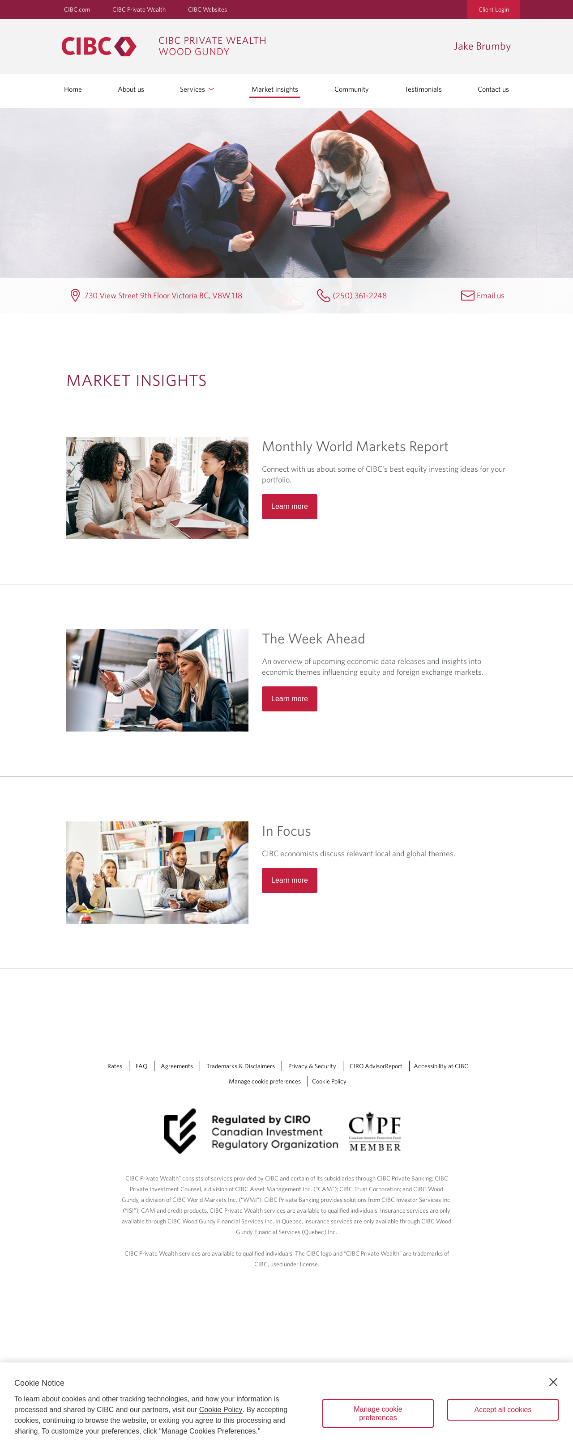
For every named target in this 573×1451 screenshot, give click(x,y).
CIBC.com (77, 9)
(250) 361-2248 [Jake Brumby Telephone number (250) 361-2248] (360, 295)
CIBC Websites (207, 9)
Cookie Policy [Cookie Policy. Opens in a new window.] (221, 1409)
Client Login (494, 9)
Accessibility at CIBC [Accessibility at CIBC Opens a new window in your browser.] (441, 1066)
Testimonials (423, 89)
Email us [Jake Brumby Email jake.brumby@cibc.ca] (491, 295)
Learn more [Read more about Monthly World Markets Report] (289, 506)
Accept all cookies (502, 1409)
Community (351, 89)
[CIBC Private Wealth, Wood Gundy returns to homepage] (253, 46)
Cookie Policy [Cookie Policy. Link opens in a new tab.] (329, 1081)
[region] (286, 1406)
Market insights (275, 89)
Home (73, 89)
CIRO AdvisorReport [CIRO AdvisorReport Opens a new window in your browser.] (376, 1066)
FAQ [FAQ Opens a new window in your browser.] (141, 1066)
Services (198, 89)
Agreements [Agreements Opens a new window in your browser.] (177, 1066)
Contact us (493, 89)
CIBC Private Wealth (139, 9)
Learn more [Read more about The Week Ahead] (289, 698)
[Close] (553, 1382)
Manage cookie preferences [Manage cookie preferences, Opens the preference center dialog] (378, 1413)
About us (131, 89)
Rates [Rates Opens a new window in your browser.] (114, 1066)
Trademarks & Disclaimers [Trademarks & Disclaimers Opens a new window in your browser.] (240, 1066)
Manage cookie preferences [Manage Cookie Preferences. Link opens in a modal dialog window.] (265, 1081)
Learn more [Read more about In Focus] (289, 880)
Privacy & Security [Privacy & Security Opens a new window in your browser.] (312, 1066)
